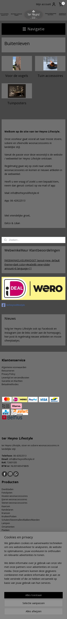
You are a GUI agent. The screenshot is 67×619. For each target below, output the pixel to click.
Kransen (6, 513)
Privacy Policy (8, 374)
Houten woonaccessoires (15, 496)
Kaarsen (6, 506)
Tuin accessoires (50, 76)
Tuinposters (16, 103)
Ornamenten (8, 526)
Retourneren (8, 370)
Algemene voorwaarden (14, 367)
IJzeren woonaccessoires (14, 499)
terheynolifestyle (13, 305)
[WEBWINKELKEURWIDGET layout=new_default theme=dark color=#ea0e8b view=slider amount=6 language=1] (32, 264)
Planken (5, 530)
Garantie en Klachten (12, 380)
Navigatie (33, 28)
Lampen (6, 523)
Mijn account (46, 4)
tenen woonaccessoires (15, 502)
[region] (33, 564)
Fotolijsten (7, 492)
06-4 (15, 455)
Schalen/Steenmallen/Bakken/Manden (21, 519)
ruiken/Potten (9, 516)
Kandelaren (7, 509)
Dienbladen (7, 489)
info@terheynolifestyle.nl (21, 459)
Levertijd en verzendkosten (15, 377)
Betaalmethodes (10, 384)
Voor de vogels (16, 76)
